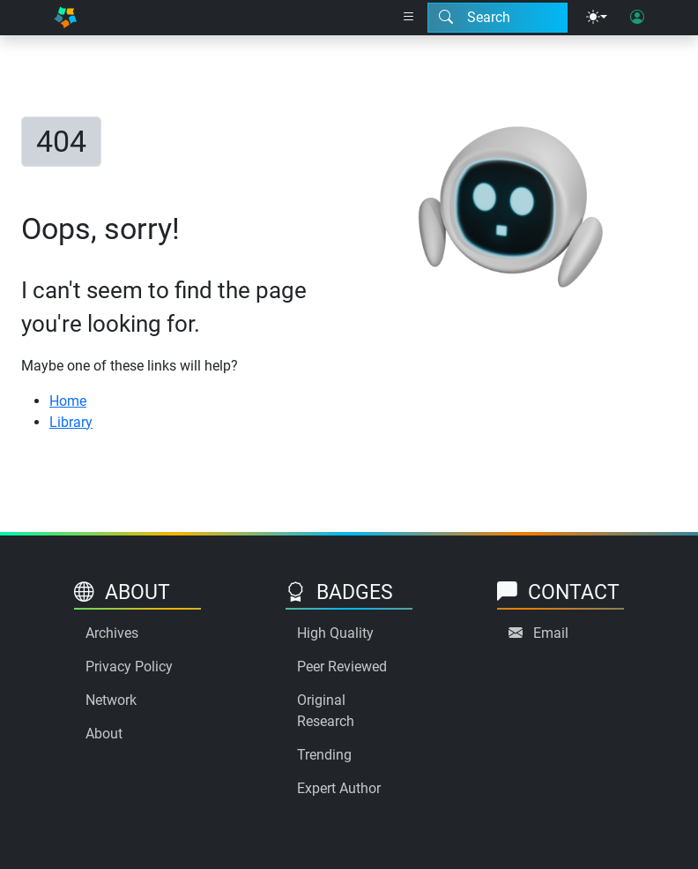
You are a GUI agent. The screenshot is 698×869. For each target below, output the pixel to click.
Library (71, 422)
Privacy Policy (129, 666)
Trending (324, 754)
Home (67, 401)
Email (550, 633)
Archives (111, 633)
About (104, 733)
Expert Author (339, 788)
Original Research (325, 711)
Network (111, 700)
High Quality (335, 633)
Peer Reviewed (342, 666)
